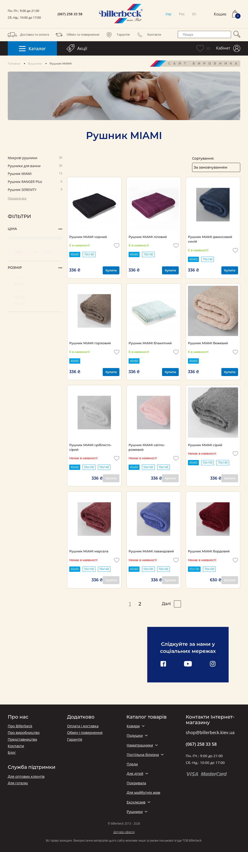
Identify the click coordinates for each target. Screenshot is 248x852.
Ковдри (133, 726)
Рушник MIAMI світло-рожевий (147, 447)
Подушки (135, 735)
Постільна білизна (143, 755)
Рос (182, 14)
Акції (77, 48)
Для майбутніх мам (143, 792)
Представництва (22, 739)
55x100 (89, 467)
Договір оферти (124, 832)
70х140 (35, 303)
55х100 (35, 296)
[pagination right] (177, 603)
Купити (111, 270)
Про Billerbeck (20, 726)
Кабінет (228, 48)
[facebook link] (163, 664)
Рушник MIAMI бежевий (208, 343)
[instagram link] (213, 664)
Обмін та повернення (76, 35)
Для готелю (18, 783)
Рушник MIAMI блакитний (150, 343)
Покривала (136, 783)
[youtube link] (188, 664)
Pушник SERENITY (35, 190)
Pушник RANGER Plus (35, 182)
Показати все (17, 198)
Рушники (35, 63)
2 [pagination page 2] (140, 604)
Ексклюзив (136, 802)
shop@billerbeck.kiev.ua (210, 732)
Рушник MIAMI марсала (88, 551)
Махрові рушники (35, 158)
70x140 (89, 254)
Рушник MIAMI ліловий (148, 237)
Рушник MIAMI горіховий (90, 343)
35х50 (35, 277)
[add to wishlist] (116, 245)
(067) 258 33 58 (70, 14)
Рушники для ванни (35, 166)
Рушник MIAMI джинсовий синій (210, 239)
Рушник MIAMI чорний (88, 237)
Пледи (132, 764)
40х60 (35, 283)
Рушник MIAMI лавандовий (151, 551)
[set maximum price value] (49, 252)
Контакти (148, 35)
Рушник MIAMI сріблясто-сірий (90, 447)
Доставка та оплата (28, 35)
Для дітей (135, 773)
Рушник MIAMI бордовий (209, 551)
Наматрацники (140, 745)
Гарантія (117, 35)
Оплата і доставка (83, 726)
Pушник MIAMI (35, 174)
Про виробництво (23, 732)
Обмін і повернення (84, 732)
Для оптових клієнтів (26, 776)
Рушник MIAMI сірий (205, 445)
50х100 (35, 290)
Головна (14, 63)
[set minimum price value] (20, 252)
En (194, 14)
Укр (168, 14)
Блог (12, 752)
